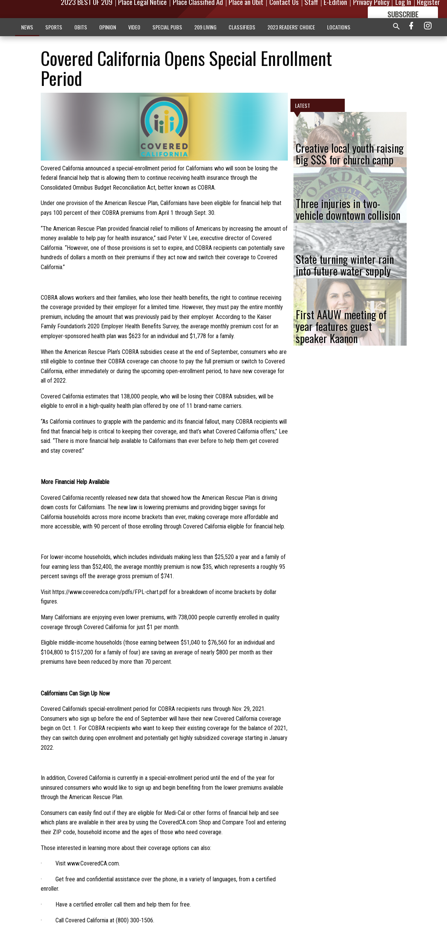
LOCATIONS (338, 27)
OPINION (107, 27)
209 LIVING (205, 27)
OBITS (80, 27)
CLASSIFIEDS (242, 27)
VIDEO (134, 27)
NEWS (27, 27)
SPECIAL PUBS (167, 27)
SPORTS (53, 27)
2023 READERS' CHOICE (291, 27)
